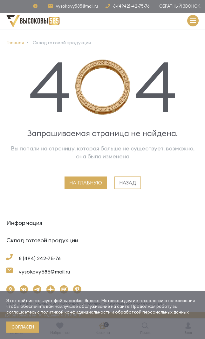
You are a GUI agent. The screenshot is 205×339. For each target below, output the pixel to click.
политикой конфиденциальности (76, 312)
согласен (22, 326)
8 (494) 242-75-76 (40, 258)
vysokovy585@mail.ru (77, 6)
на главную (85, 183)
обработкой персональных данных (152, 312)
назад (127, 183)
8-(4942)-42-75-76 (131, 6)
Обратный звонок (179, 6)
